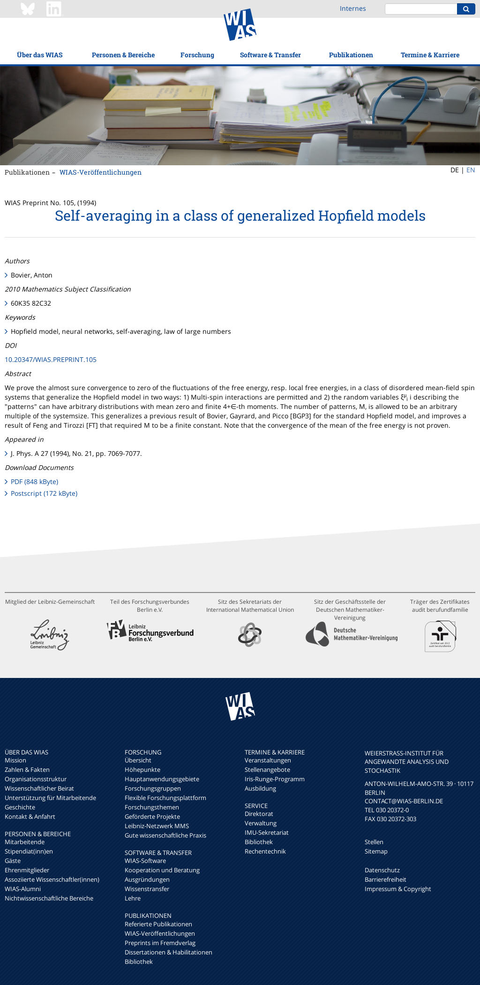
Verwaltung (261, 823)
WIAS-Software (145, 860)
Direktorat (259, 813)
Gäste (13, 860)
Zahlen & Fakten (27, 769)
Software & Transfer (270, 54)
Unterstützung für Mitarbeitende (50, 797)
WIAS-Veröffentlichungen (101, 172)
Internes (353, 8)
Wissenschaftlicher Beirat (39, 788)
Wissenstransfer (147, 889)
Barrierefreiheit (385, 879)
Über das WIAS (39, 54)
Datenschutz (382, 870)
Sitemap (376, 851)
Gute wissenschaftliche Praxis (165, 835)
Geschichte (20, 807)
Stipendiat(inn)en (29, 851)
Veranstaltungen (268, 760)
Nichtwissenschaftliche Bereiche (49, 898)
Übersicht (138, 760)
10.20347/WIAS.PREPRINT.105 (51, 359)
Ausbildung (260, 788)
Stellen (374, 842)
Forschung (197, 54)
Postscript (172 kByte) (44, 493)
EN (470, 169)
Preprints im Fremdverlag (160, 943)
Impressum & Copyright (398, 889)
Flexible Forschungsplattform (165, 797)
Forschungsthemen (152, 807)
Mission (15, 760)
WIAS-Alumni (23, 889)
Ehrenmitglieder (27, 870)
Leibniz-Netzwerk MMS (157, 826)
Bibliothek (139, 961)
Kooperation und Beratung (162, 870)
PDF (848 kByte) (34, 481)
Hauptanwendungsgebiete (162, 779)
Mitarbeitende (25, 842)
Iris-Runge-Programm (275, 779)
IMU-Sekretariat (267, 832)
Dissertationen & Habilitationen (168, 952)
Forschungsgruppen (153, 788)
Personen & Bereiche (123, 54)
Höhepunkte (142, 769)
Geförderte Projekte (152, 816)
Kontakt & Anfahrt (30, 816)
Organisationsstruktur (36, 779)
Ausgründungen (147, 879)
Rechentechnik (265, 851)
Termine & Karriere (430, 54)
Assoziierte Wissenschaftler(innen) (52, 879)
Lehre (133, 898)
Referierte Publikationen (158, 924)
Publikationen (351, 54)
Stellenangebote (267, 769)
